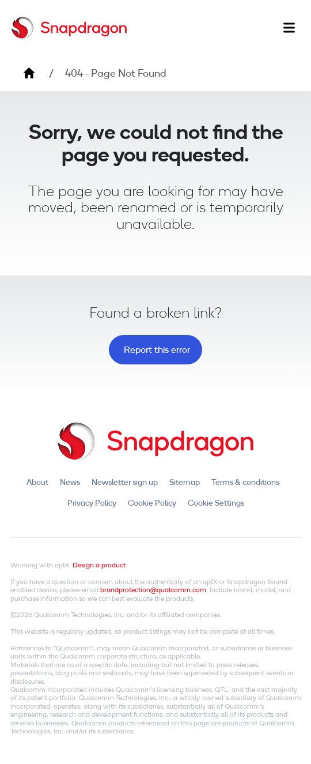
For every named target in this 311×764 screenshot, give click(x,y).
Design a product (99, 564)
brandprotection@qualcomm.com (153, 589)
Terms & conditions (245, 482)
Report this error (157, 349)
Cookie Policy (152, 503)
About (37, 482)
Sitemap (184, 482)
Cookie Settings (216, 503)
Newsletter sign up (125, 482)
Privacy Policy (91, 503)
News (70, 482)
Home (28, 73)
